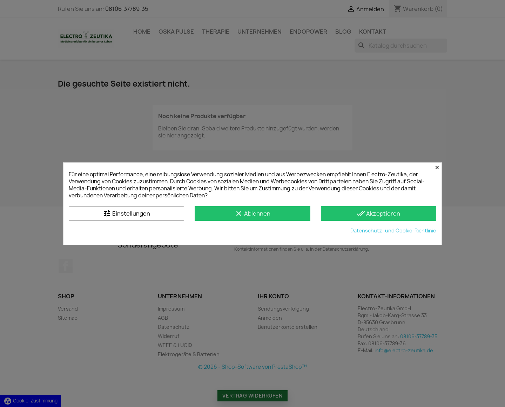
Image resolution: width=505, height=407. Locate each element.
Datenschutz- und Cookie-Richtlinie (393, 230)
